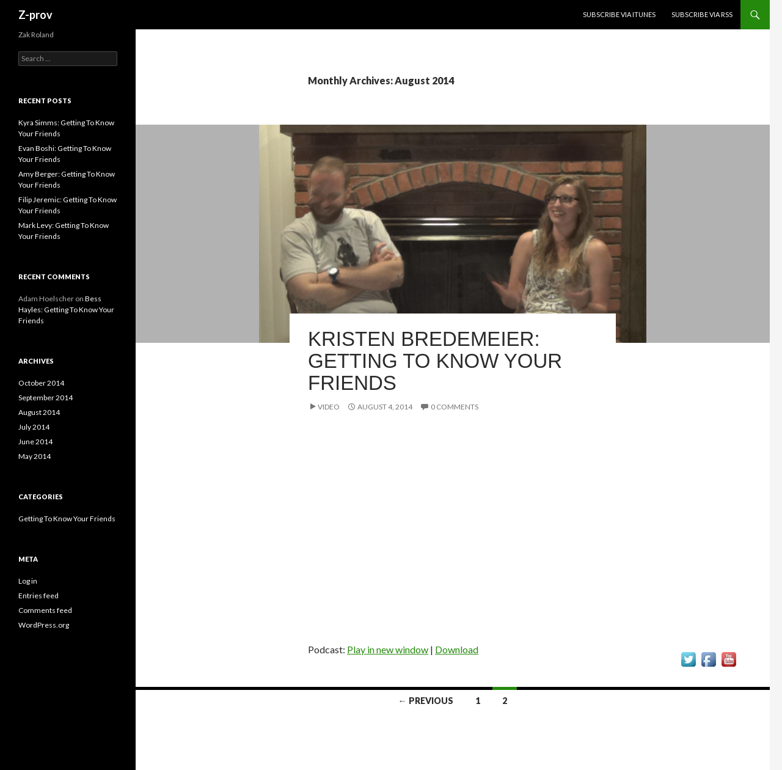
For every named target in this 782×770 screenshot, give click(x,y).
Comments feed (45, 610)
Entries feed (38, 595)
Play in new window (387, 649)
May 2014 (34, 456)
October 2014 (41, 382)
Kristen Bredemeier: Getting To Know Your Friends (435, 361)
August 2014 (39, 412)
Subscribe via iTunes (619, 14)
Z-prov (35, 14)
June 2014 (35, 441)
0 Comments (454, 406)
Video (329, 406)
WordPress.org (43, 624)
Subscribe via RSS (702, 14)
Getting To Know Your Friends (66, 518)
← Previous (425, 700)
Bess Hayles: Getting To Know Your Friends (66, 309)
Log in (27, 580)
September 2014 (45, 397)
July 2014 (33, 426)
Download (456, 649)
